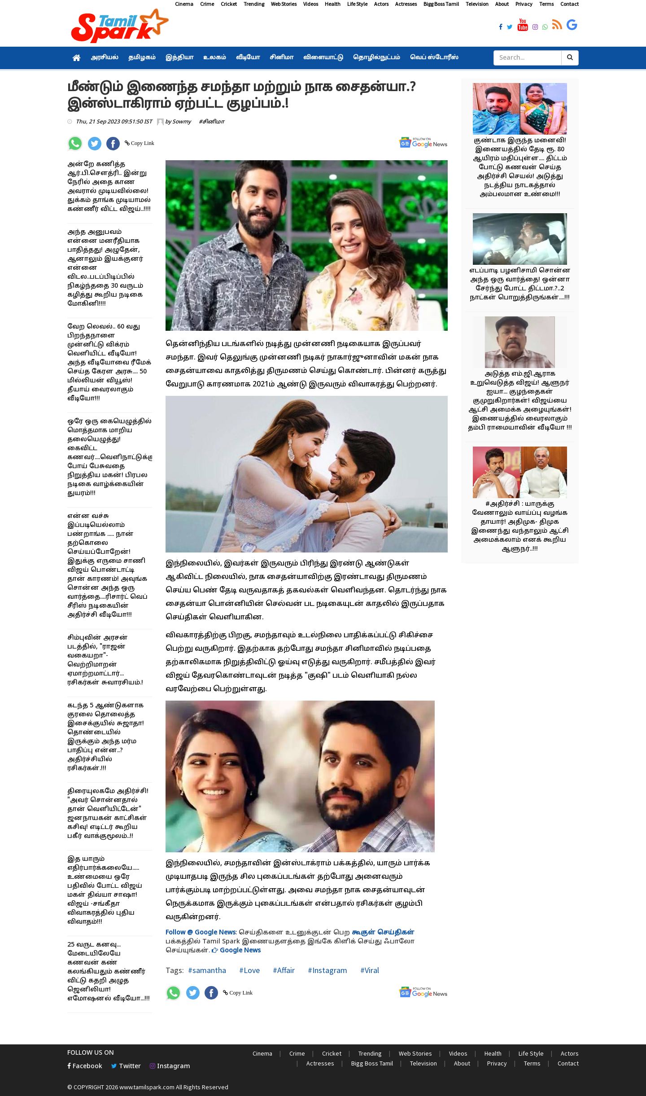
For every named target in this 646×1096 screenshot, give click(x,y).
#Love (248, 970)
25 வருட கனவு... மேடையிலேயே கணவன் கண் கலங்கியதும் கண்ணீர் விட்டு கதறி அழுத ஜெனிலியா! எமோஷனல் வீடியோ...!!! (108, 972)
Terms (546, 3)
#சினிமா (211, 122)
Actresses (406, 3)
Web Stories (284, 3)
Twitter (126, 1066)
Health (332, 3)
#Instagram (326, 970)
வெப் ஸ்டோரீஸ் (434, 57)
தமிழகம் (142, 57)
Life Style (357, 3)
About (502, 3)
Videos (310, 3)
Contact (569, 3)
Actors (381, 3)
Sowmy (181, 122)
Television (477, 3)
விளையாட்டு (323, 57)
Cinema (184, 3)
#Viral (368, 970)
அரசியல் (104, 57)
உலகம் (214, 57)
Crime (207, 3)
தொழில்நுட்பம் (376, 57)
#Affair (283, 970)
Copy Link (142, 143)
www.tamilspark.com (147, 1087)
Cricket (229, 3)
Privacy (524, 3)
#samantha (207, 970)
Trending (254, 3)
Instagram (170, 1066)
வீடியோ (248, 57)
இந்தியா (179, 57)
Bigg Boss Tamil (441, 3)
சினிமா (281, 57)
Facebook (84, 1066)
